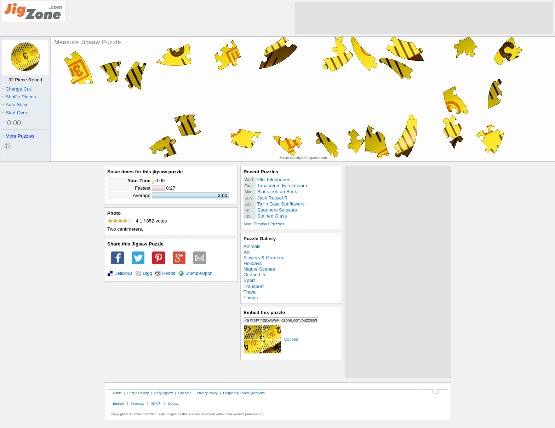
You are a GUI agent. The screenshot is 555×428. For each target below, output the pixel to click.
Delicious (123, 273)
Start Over (14, 112)
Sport (249, 280)
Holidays (253, 263)
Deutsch (174, 403)
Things (251, 297)
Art (247, 252)
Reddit (168, 273)
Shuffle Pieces (19, 96)
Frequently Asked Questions (243, 393)
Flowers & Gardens (264, 257)
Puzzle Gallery (260, 238)
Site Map (184, 393)
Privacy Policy (207, 393)
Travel (250, 292)
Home (117, 393)
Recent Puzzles (261, 171)
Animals (252, 246)
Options (271, 339)
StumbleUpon (199, 273)
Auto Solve (15, 104)
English (118, 403)
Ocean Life (255, 274)
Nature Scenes (259, 269)
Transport (254, 286)
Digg (147, 273)
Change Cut (16, 89)
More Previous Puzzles (264, 224)
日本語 (156, 403)
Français (137, 403)
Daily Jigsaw (163, 393)
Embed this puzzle (264, 312)
